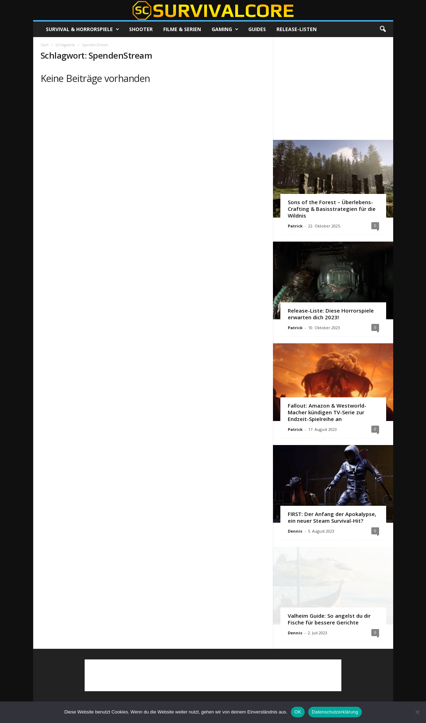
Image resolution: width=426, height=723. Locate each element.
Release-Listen (296, 29)
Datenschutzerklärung (335, 712)
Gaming (225, 29)
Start (45, 44)
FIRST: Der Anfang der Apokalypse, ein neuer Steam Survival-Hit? (332, 517)
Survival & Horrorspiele (82, 29)
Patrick (295, 226)
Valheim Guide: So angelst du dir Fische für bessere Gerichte (329, 619)
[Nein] (417, 712)
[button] (382, 29)
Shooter (141, 29)
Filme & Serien (182, 29)
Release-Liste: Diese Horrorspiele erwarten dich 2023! (331, 314)
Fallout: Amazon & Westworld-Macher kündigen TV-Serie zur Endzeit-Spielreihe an (327, 412)
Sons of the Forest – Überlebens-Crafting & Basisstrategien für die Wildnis (332, 208)
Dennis (295, 531)
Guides (257, 29)
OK (297, 712)
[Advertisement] (333, 88)
